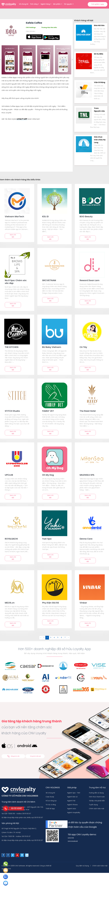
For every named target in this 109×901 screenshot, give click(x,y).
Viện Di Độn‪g (99, 82)
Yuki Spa (47, 539)
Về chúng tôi (23, 4)
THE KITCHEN (11, 347)
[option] (10, 59)
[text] (17, 201)
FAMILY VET (48, 411)
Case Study (50, 797)
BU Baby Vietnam (51, 347)
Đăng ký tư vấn (13, 756)
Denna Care (86, 539)
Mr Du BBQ (98, 54)
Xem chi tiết (13, 236)
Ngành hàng (45, 4)
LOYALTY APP (22, 119)
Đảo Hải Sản (99, 25)
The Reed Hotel (88, 411)
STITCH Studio (12, 411)
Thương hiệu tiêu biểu (49, 27)
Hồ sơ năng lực (51, 801)
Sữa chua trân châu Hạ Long (99, 139)
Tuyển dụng (93, 805)
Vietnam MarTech (14, 217)
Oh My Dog (48, 475)
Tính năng (33, 4)
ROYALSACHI (11, 539)
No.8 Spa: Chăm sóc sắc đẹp (16, 281)
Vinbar (83, 603)
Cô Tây (83, 347)
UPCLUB (9, 475)
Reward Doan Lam (89, 280)
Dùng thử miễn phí (35, 756)
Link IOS (71, 838)
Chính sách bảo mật (96, 809)
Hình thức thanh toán (97, 797)
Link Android (73, 841)
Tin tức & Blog (51, 805)
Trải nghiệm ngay (97, 4)
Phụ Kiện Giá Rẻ (50, 603)
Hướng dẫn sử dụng (96, 793)
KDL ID (45, 217)
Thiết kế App (50, 809)
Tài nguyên (68, 4)
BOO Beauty (86, 217)
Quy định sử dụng (82, 866)
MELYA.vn (9, 603)
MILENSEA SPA (87, 475)
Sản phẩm (57, 4)
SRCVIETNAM (49, 280)
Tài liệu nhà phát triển (97, 801)
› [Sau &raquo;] (68, 637)
